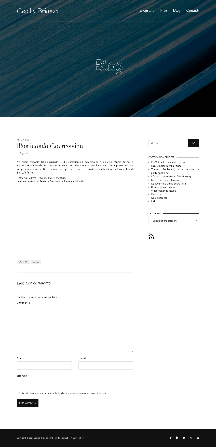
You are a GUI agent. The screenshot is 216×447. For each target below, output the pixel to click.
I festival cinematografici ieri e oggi (171, 176)
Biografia (147, 10)
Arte (19, 140)
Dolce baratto (159, 197)
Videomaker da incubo (163, 190)
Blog (176, 10)
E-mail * (83, 358)
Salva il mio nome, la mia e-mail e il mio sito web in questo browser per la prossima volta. (64, 393)
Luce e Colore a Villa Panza (166, 165)
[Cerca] (193, 143)
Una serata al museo (163, 187)
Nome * (21, 358)
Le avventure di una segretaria (168, 183)
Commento (23, 302)
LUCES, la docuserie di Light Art (169, 162)
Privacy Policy (77, 438)
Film (163, 10)
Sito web (22, 375)
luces (36, 262)
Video (26, 140)
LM (153, 201)
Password (156, 194)
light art (24, 262)
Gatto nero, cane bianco (165, 180)
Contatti (192, 10)
